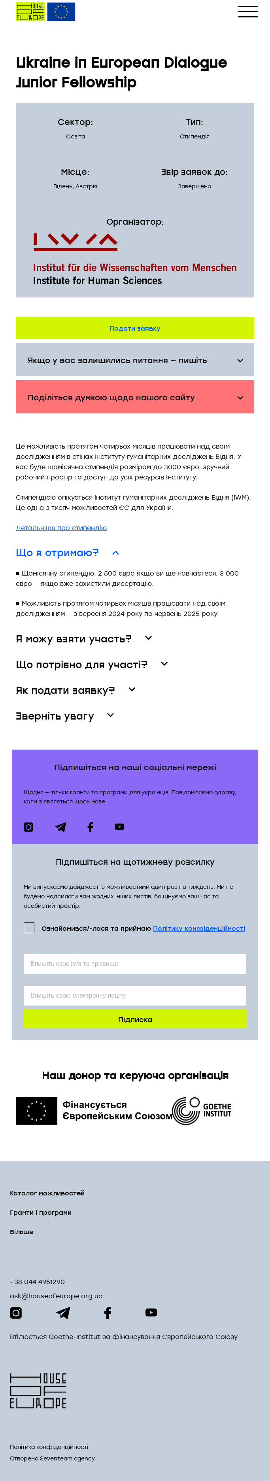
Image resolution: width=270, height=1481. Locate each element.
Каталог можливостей (47, 1192)
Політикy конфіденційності (199, 928)
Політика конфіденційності (49, 1447)
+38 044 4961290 (37, 1281)
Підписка (135, 1018)
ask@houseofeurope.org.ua (56, 1296)
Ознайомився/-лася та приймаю (143, 927)
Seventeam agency (67, 1458)
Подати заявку (135, 327)
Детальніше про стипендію (61, 527)
